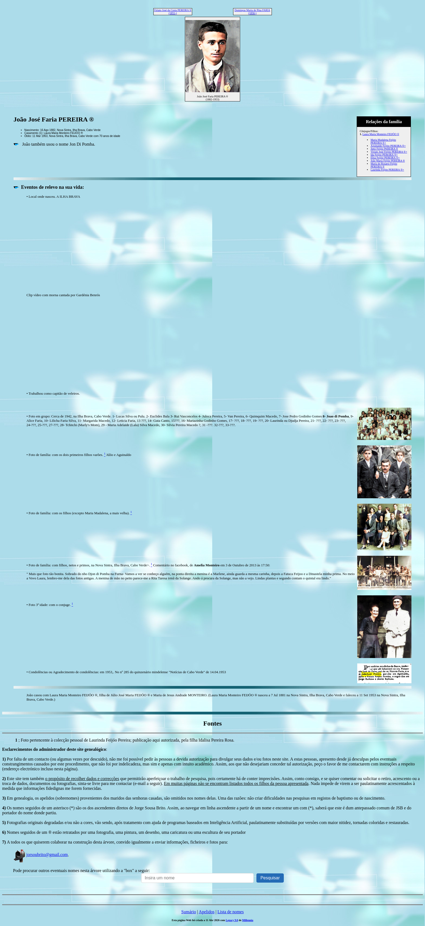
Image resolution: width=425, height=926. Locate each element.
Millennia (247, 920)
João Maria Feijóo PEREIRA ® (388, 160)
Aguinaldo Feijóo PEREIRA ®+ (388, 145)
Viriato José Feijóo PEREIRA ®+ (389, 151)
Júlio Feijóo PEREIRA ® (384, 148)
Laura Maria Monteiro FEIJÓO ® (380, 134)
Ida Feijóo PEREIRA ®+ (384, 154)
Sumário (188, 911)
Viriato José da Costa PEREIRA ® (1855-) (172, 12)
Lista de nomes (230, 911)
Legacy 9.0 (232, 920)
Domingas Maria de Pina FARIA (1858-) (252, 12)
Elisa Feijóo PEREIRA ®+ (385, 157)
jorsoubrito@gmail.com (40, 854)
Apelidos (206, 911)
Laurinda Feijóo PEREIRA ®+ (387, 169)
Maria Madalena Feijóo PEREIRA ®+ (383, 141)
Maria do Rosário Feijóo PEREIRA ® (384, 165)
